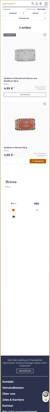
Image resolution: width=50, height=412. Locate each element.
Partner (7, 405)
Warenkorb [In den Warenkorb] (38, 161)
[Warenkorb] (40, 4)
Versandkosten (13, 387)
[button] (32, 4)
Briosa (6, 84)
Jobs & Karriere (13, 399)
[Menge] (17, 161)
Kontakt (8, 381)
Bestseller (42, 9)
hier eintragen (25, 371)
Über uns (8, 393)
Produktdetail (41, 89)
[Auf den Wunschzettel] (44, 34)
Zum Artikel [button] (25, 95)
